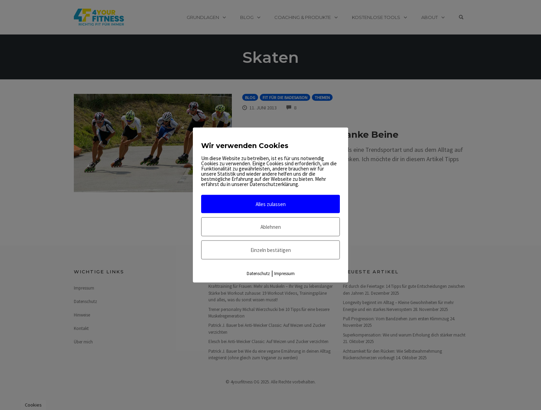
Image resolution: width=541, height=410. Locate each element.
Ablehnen (270, 227)
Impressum (284, 273)
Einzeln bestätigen (270, 250)
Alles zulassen (271, 204)
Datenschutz (258, 273)
